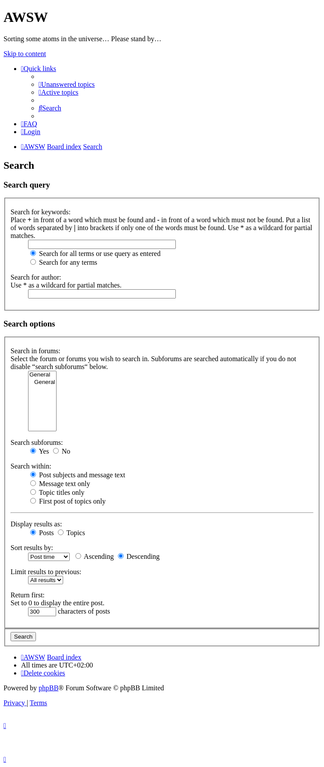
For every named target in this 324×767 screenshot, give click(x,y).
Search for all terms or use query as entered (95, 253)
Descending (139, 556)
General (42, 375)
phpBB (48, 688)
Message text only (60, 483)
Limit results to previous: (46, 571)
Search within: (31, 466)
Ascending (94, 556)
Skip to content (25, 53)
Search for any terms (63, 262)
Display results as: (36, 524)
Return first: (28, 595)
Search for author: (36, 277)
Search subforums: (37, 442)
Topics (71, 532)
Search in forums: (36, 351)
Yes (39, 451)
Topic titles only (57, 492)
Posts (42, 532)
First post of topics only (68, 501)
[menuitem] (67, 84)
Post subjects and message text (77, 475)
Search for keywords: (41, 212)
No (62, 451)
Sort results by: (32, 547)
